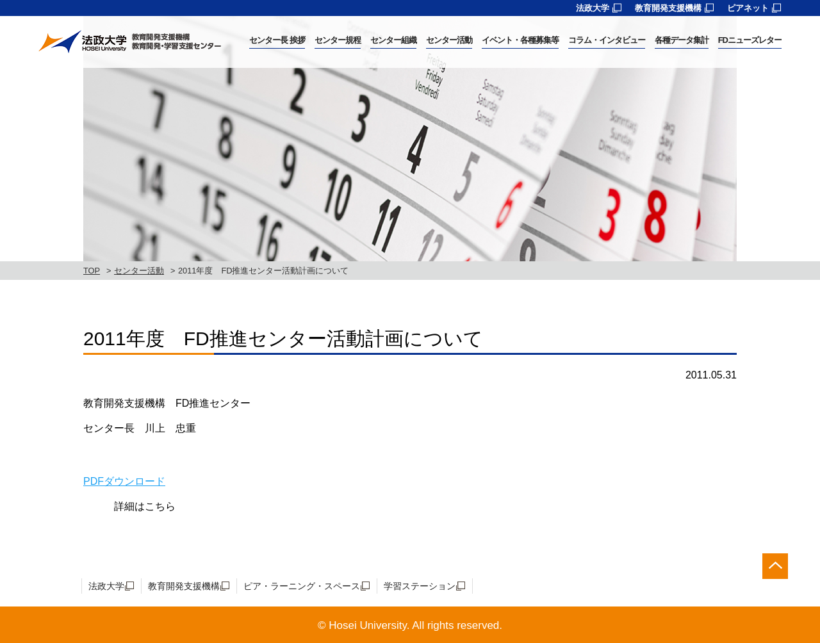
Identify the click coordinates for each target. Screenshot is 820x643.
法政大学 (592, 8)
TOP (91, 270)
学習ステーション (419, 586)
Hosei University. (369, 625)
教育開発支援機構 (668, 8)
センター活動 (139, 270)
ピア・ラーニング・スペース (301, 586)
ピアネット (748, 8)
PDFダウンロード (124, 481)
